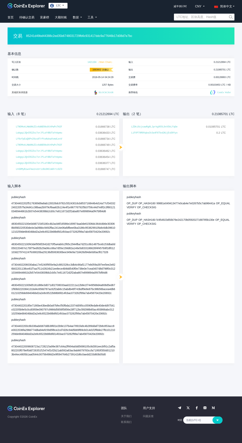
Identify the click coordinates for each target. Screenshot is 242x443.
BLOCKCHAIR (103, 92)
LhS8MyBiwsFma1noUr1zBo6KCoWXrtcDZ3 (39, 169)
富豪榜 (44, 17)
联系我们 (126, 422)
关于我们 (126, 416)
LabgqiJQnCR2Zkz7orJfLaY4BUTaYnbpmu (39, 133)
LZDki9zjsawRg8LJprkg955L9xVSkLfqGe (154, 127)
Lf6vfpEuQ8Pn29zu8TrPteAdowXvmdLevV (39, 139)
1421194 (92, 62)
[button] (222, 5)
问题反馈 (148, 416)
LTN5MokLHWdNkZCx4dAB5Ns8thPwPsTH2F (39, 127)
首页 (11, 17)
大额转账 (61, 17)
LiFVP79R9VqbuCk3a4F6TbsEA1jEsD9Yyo (154, 133)
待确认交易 (26, 17)
